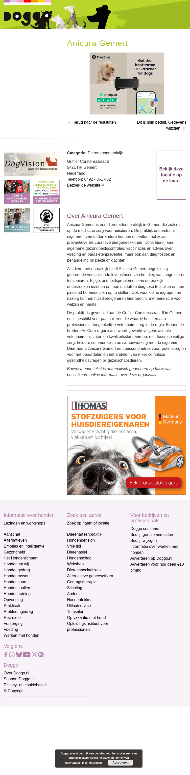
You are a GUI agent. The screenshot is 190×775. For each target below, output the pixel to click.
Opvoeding (13, 600)
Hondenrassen (16, 576)
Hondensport (15, 582)
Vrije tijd (74, 546)
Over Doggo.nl (16, 673)
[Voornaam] (39, 726)
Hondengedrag (17, 570)
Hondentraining (17, 594)
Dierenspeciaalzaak (84, 570)
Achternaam (14, 735)
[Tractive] (127, 83)
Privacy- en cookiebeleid (25, 685)
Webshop (75, 564)
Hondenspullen (17, 588)
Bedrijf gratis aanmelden (151, 534)
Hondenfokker (79, 600)
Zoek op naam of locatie (88, 523)
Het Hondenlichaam (21, 558)
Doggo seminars (144, 528)
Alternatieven (15, 540)
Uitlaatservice (79, 606)
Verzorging (13, 623)
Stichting (74, 588)
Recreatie (12, 617)
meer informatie (92, 762)
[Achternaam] (39, 743)
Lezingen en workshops (24, 523)
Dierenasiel (77, 552)
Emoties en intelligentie (24, 546)
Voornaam (13, 719)
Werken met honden (21, 635)
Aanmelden (39, 756)
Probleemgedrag (18, 611)
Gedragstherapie (81, 582)
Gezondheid (14, 552)
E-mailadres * (16, 702)
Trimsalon (75, 611)
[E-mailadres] (39, 710)
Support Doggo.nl (19, 679)
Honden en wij (16, 564)
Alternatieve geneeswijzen (90, 576)
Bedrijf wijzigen (143, 540)
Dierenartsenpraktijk (84, 534)
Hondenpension (81, 540)
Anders (73, 594)
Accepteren (121, 762)
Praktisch (12, 606)
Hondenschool (79, 558)
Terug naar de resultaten (94, 122)
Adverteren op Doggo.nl (151, 558)
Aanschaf (12, 534)
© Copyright (14, 691)
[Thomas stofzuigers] (126, 445)
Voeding (11, 629)
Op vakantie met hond (86, 617)
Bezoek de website (83, 185)
